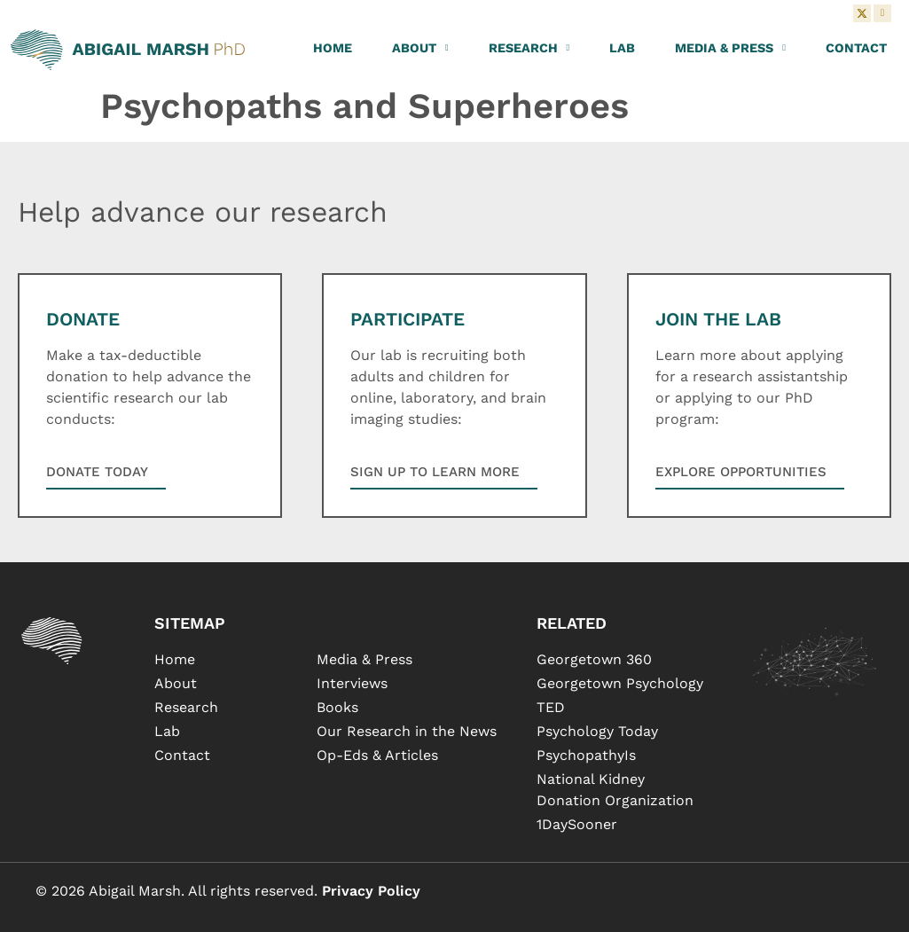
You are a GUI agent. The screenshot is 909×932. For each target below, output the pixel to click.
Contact (856, 48)
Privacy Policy (371, 890)
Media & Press (730, 48)
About (420, 48)
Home (332, 48)
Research (529, 48)
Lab (622, 48)
